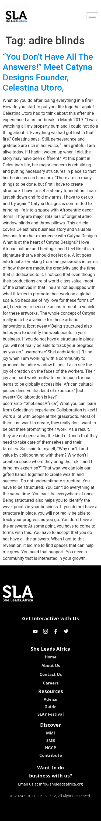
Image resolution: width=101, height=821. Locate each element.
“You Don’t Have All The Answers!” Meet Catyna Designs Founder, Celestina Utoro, (48, 72)
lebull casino (37, 815)
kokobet (16, 815)
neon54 (85, 815)
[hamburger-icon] (92, 16)
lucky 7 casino (63, 815)
